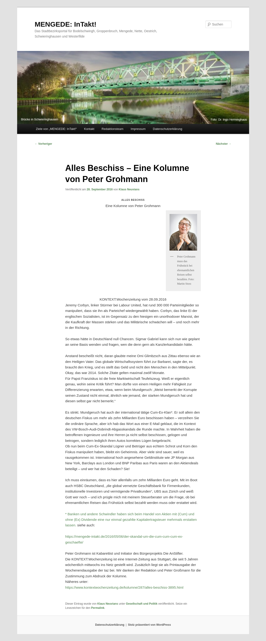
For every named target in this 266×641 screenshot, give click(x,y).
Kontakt (89, 129)
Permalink (97, 608)
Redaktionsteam (112, 129)
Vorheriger (43, 143)
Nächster (223, 143)
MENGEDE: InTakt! (65, 24)
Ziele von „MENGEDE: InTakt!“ (56, 129)
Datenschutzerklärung (167, 129)
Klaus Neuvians (129, 189)
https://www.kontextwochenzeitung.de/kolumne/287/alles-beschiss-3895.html (124, 587)
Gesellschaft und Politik (141, 603)
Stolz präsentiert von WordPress (149, 624)
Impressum (138, 129)
